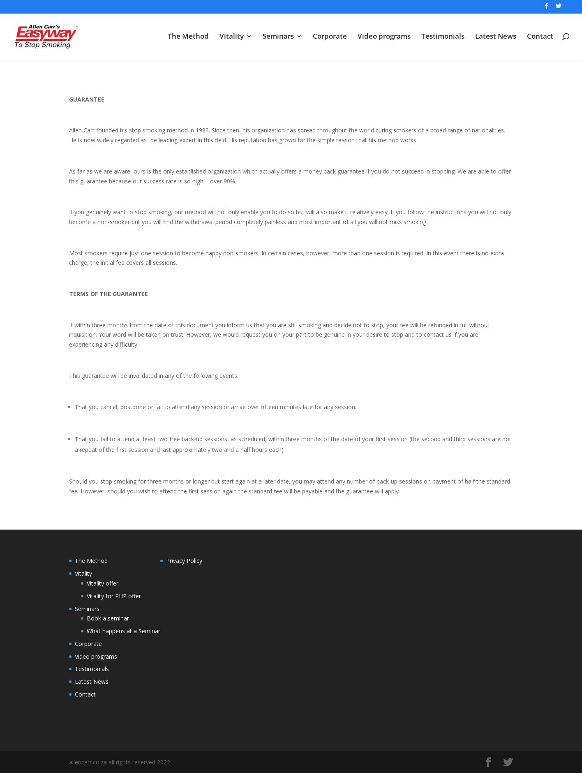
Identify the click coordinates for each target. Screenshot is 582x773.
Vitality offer (102, 583)
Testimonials (442, 37)
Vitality (231, 37)
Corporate (330, 37)
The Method (188, 37)
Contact (540, 37)
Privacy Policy (184, 561)
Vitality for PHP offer (114, 596)
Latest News (495, 37)
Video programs (384, 37)
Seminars (278, 37)
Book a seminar (108, 618)
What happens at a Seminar (123, 631)
